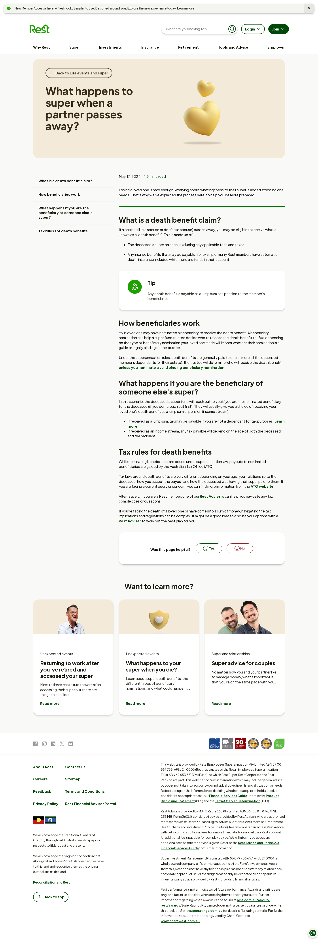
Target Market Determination (237, 801)
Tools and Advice (233, 47)
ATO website (262, 486)
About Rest (43, 766)
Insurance (150, 47)
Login (253, 29)
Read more (50, 703)
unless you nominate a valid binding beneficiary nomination (171, 367)
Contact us (75, 766)
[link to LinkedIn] (53, 744)
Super (74, 47)
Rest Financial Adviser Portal (90, 803)
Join (279, 29)
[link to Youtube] (70, 744)
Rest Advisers (212, 496)
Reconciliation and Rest (51, 882)
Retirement (188, 47)
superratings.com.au (205, 910)
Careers (40, 779)
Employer (276, 47)
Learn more (185, 8)
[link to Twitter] (62, 744)
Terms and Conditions (85, 791)
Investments (110, 47)
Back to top (50, 896)
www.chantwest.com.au (180, 921)
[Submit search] (232, 29)
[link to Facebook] (35, 744)
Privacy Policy (45, 803)
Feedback (42, 791)
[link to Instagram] (44, 744)
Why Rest (41, 47)
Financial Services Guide (228, 796)
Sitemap (72, 779)
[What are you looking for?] (196, 29)
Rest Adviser (130, 521)
